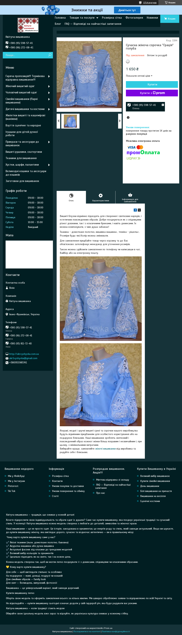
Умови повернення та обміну (68, 491)
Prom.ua (108, 628)
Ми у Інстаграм (16, 481)
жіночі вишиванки (105, 448)
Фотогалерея (134, 18)
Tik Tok (11, 491)
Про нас (100, 493)
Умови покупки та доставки (68, 486)
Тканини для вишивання (21, 158)
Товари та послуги (82, 18)
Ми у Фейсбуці (16, 476)
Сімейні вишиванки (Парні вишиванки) (22, 100)
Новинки (152, 18)
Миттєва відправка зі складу (112, 479)
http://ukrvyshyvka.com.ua (24, 354)
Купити (152, 84)
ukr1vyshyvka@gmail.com (23, 358)
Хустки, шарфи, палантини (22, 164)
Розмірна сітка (112, 18)
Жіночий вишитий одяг (20, 86)
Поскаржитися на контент (87, 631)
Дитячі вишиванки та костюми (25, 109)
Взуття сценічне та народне (23, 125)
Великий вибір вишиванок (155, 476)
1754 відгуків (150, 2)
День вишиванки (149, 486)
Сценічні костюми (150, 501)
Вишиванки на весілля (153, 496)
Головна (60, 18)
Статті (55, 496)
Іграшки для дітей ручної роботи (22, 133)
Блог (58, 24)
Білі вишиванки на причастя (156, 491)
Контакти (57, 481)
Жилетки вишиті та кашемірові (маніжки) (25, 117)
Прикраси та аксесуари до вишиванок (22, 143)
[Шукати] (49, 55)
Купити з (152, 93)
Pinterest (13, 486)
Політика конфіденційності (116, 631)
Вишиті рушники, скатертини (24, 151)
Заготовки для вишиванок (22, 181)
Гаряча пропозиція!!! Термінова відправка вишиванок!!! (25, 77)
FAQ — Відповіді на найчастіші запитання (93, 24)
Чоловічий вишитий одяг (21, 92)
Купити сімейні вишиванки (155, 481)
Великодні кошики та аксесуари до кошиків (26, 172)
